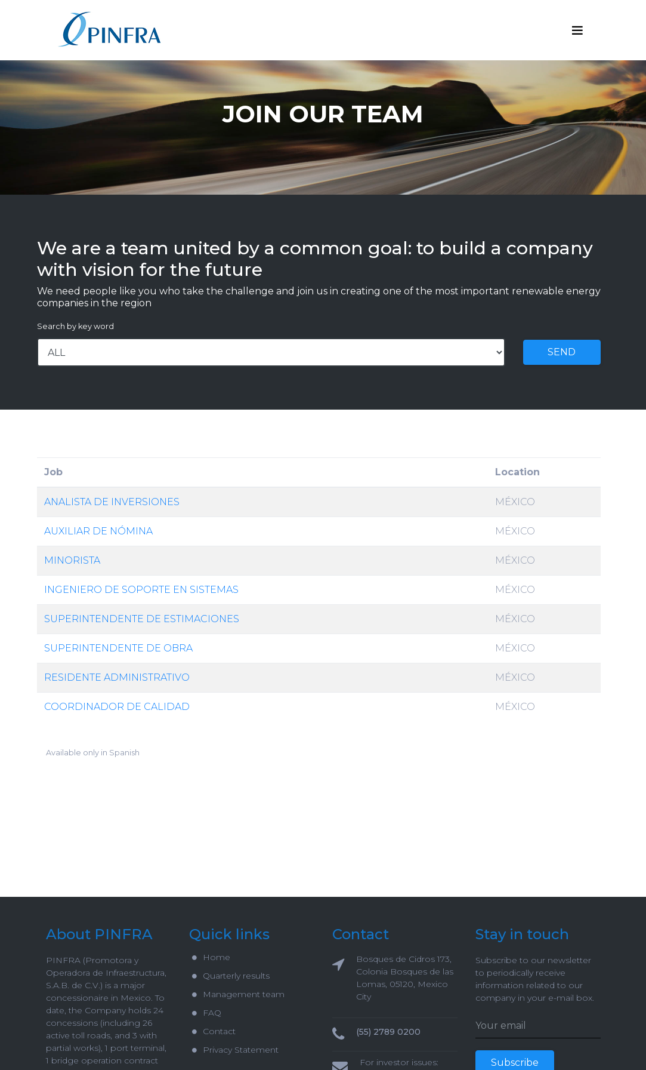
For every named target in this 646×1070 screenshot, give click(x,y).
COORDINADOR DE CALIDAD (117, 706)
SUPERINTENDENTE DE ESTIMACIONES (141, 619)
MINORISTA (72, 560)
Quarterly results (231, 975)
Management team (238, 994)
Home (211, 957)
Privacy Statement (235, 1049)
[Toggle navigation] (577, 30)
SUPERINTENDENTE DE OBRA (118, 648)
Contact (214, 1031)
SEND (562, 352)
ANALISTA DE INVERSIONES (112, 502)
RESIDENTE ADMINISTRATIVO (117, 677)
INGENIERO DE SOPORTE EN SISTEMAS (141, 589)
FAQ (206, 1012)
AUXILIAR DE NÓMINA (98, 531)
